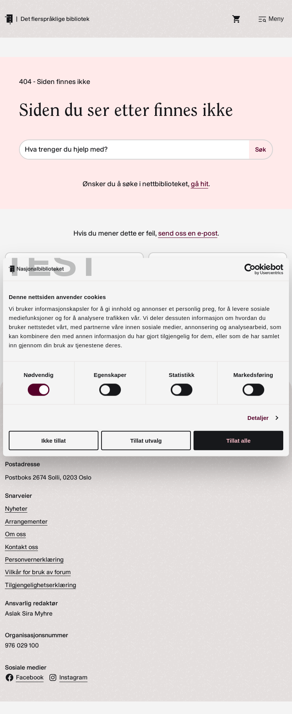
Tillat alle (238, 440)
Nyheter (16, 508)
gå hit (199, 184)
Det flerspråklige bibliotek (55, 19)
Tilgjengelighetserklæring (40, 585)
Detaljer (258, 417)
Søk (260, 149)
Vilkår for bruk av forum (38, 572)
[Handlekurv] (236, 19)
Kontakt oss (21, 547)
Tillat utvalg (146, 440)
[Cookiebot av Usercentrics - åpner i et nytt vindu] (250, 269)
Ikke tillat (53, 440)
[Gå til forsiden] (9, 19)
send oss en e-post (187, 233)
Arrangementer (26, 521)
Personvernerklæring (34, 559)
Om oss (15, 534)
